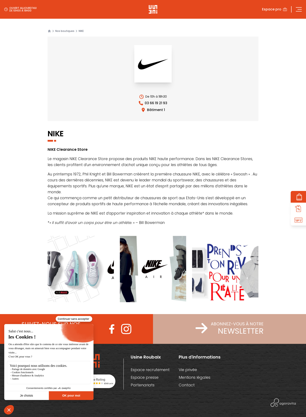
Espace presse (145, 377)
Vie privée (188, 369)
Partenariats (142, 385)
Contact (186, 385)
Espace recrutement (150, 369)
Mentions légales (195, 377)
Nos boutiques (64, 31)
